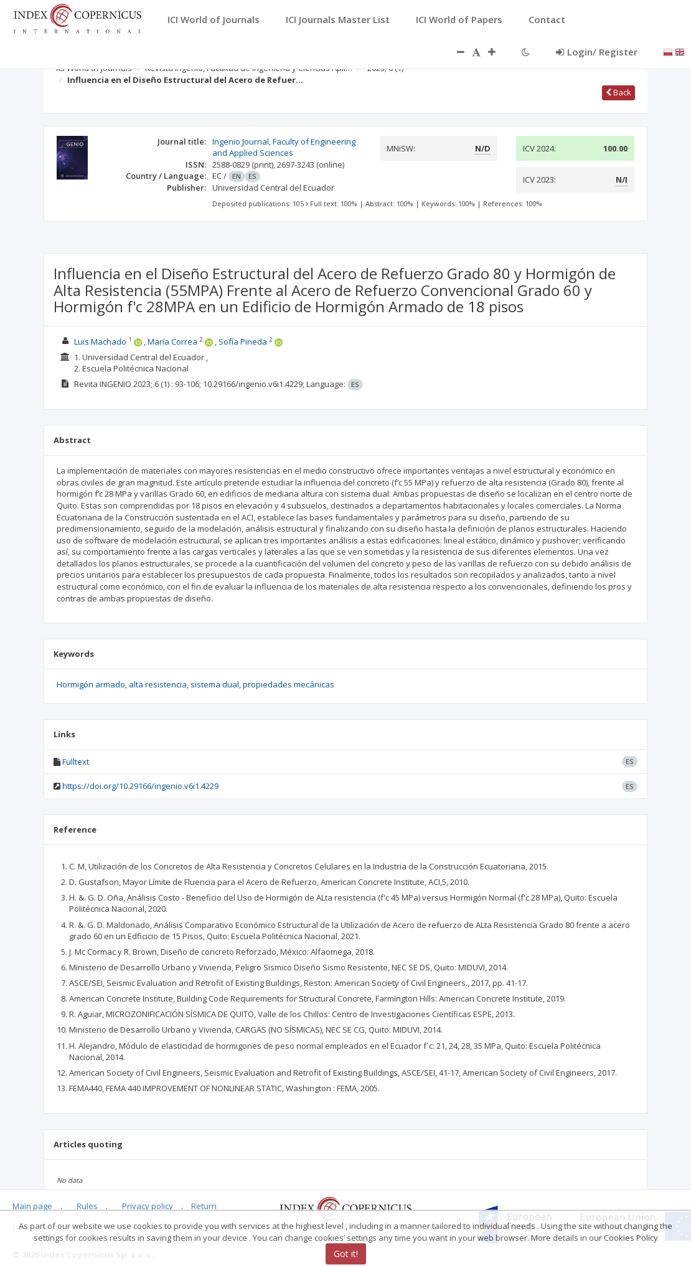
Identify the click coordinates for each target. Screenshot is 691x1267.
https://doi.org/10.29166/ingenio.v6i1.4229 (140, 785)
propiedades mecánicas (288, 684)
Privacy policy (147, 1206)
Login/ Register (596, 51)
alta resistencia (158, 684)
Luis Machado (100, 341)
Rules (87, 1206)
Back (618, 92)
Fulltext (75, 761)
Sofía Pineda (243, 341)
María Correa (172, 341)
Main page (32, 1206)
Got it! (346, 1254)
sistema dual (214, 684)
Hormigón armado (91, 684)
